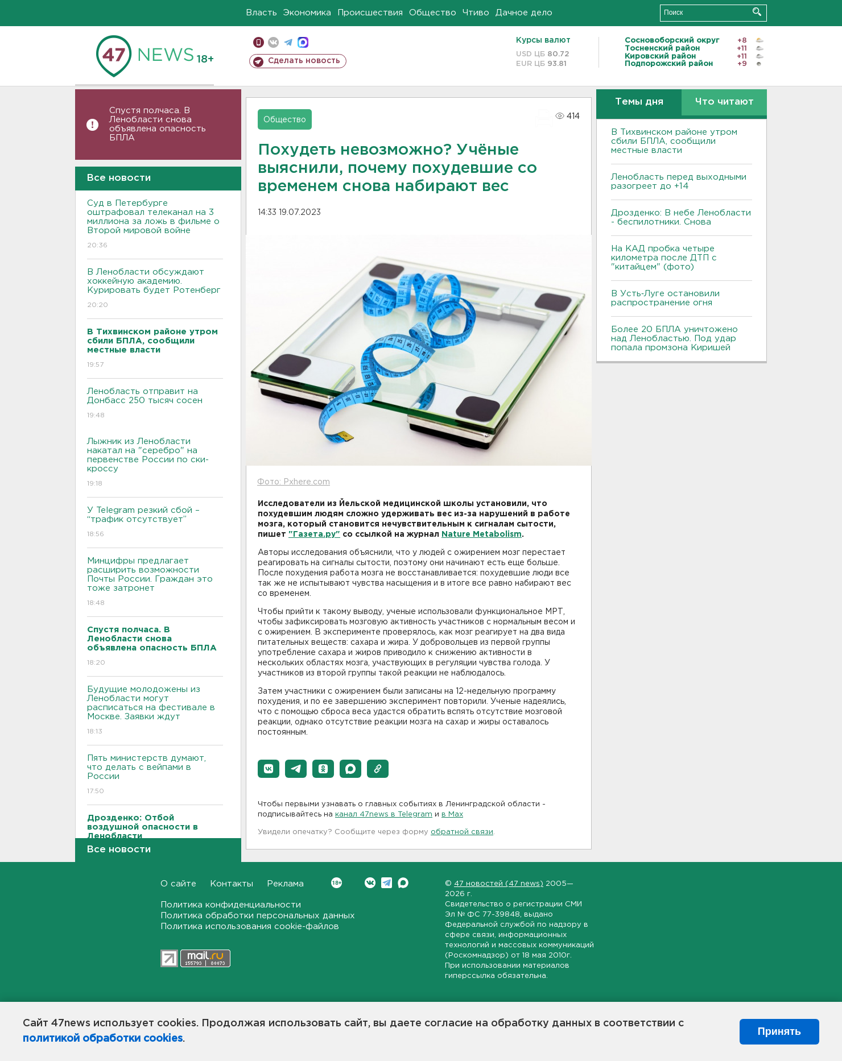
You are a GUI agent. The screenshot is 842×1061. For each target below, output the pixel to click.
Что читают (724, 102)
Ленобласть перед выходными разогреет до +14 (678, 181)
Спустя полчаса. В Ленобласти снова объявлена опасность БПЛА (157, 124)
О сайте (178, 884)
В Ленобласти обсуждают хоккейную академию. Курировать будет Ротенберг (155, 289)
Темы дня (639, 102)
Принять (779, 1031)
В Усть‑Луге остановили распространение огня (665, 298)
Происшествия (370, 12)
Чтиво (476, 12)
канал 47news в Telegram (383, 814)
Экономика (307, 12)
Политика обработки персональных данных (257, 915)
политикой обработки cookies (103, 1038)
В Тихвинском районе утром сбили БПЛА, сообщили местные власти (674, 141)
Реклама (285, 884)
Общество (432, 12)
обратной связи (462, 832)
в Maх (452, 814)
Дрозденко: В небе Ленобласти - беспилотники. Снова (681, 217)
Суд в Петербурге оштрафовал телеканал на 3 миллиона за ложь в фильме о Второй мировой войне (155, 225)
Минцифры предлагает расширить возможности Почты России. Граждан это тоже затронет (155, 582)
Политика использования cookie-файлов (249, 926)
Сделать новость (304, 60)
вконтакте (273, 42)
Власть (261, 12)
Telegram (386, 882)
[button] (268, 769)
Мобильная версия (258, 42)
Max (403, 882)
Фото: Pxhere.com (293, 482)
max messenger (303, 42)
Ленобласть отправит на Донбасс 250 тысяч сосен (155, 404)
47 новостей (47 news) (498, 884)
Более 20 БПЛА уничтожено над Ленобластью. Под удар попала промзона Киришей (674, 338)
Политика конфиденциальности (230, 905)
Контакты (231, 884)
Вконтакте (336, 882)
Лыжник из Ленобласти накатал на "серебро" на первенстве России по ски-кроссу (155, 463)
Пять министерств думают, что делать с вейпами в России (155, 775)
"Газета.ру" (314, 534)
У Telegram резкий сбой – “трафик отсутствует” (155, 523)
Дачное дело (524, 12)
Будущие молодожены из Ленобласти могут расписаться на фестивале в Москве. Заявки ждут (155, 711)
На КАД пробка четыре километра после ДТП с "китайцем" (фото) (664, 258)
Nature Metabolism (481, 534)
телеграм (288, 42)
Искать (757, 11)
